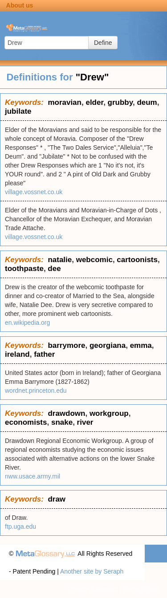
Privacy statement (92, 589)
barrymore (66, 345)
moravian (64, 102)
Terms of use (140, 589)
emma (141, 345)
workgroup (109, 413)
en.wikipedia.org (27, 322)
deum (147, 102)
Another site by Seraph (91, 571)
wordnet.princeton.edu (36, 390)
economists (26, 422)
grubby (120, 102)
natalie (60, 259)
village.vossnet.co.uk (33, 191)
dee (54, 268)
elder (94, 102)
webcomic (94, 259)
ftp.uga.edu (20, 526)
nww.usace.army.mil (32, 476)
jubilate (18, 111)
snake (62, 422)
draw (56, 499)
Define (103, 42)
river (85, 422)
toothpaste (24, 268)
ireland (17, 354)
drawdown (66, 413)
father (44, 354)
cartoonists (137, 259)
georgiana (108, 345)
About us (19, 5)
